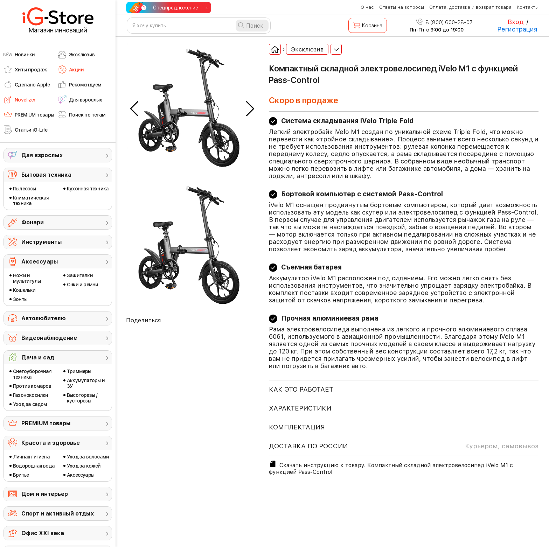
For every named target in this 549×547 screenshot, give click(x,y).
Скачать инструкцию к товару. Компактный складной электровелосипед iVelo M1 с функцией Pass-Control (391, 467)
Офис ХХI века (42, 533)
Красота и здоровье (50, 443)
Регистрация (517, 29)
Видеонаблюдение (49, 338)
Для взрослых (42, 155)
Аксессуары (39, 261)
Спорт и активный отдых (57, 513)
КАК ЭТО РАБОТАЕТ (301, 389)
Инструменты (41, 242)
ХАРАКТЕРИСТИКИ (300, 408)
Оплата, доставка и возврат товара (470, 7)
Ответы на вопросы (401, 7)
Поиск (254, 25)
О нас (367, 7)
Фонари (32, 222)
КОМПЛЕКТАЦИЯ (297, 427)
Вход (515, 22)
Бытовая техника (46, 174)
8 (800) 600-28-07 (444, 22)
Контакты (527, 7)
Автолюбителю (43, 318)
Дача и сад (37, 357)
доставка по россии (403, 446)
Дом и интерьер (44, 494)
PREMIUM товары (46, 423)
